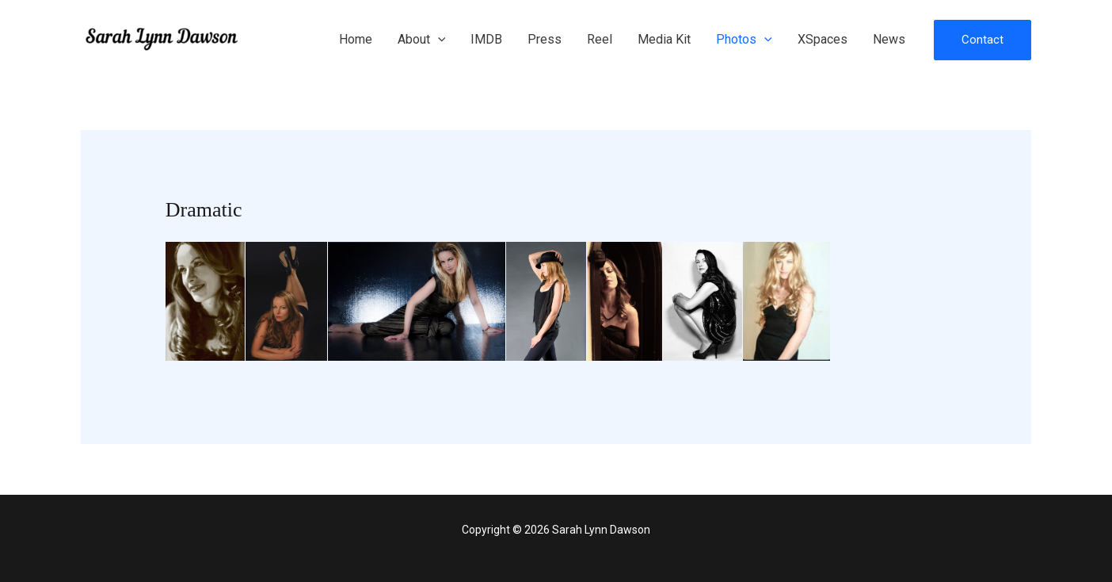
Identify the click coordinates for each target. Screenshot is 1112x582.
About (422, 39)
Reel (599, 39)
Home (355, 39)
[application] (438, 39)
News (889, 39)
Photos (744, 39)
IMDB (486, 39)
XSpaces (822, 39)
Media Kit (664, 39)
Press (544, 39)
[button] (982, 40)
